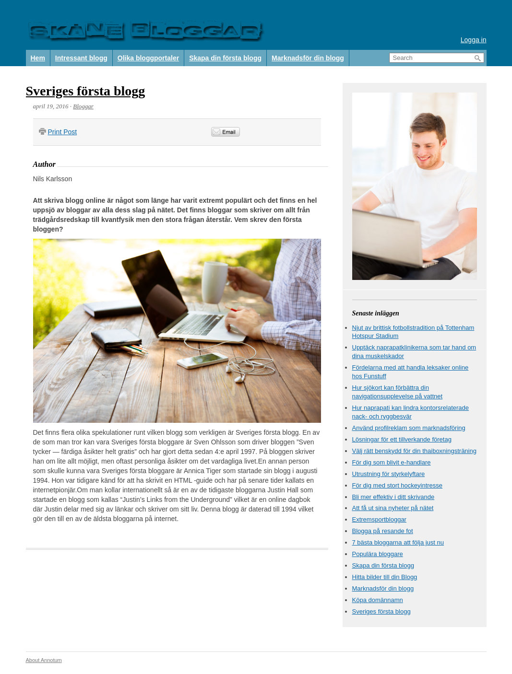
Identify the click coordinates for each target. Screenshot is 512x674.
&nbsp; (293, 132)
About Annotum (44, 660)
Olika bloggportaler (148, 58)
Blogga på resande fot (382, 531)
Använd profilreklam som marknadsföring (408, 427)
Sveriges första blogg (85, 90)
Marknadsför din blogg (308, 58)
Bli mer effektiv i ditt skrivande (393, 496)
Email (225, 132)
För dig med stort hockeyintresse (397, 485)
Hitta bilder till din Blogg (384, 577)
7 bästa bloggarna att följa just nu (398, 542)
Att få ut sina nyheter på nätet (393, 507)
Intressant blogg (81, 58)
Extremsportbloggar (379, 519)
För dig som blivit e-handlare (391, 462)
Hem (38, 58)
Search (478, 58)
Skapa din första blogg (225, 58)
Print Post (62, 132)
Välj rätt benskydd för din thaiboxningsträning (414, 450)
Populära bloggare (377, 554)
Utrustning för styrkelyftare (388, 473)
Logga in (474, 40)
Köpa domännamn (377, 600)
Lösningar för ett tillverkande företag (402, 439)
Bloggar (83, 106)
